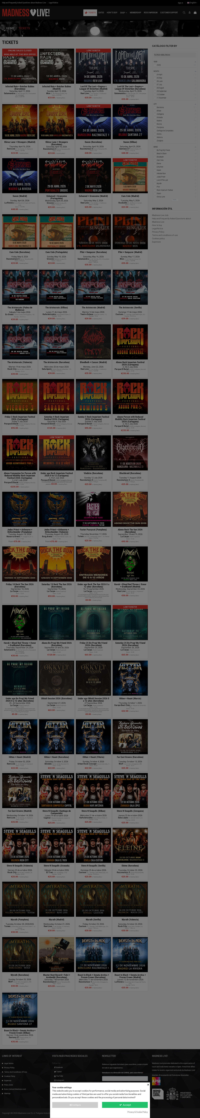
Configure (75, 1105)
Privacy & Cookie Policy (138, 1112)
